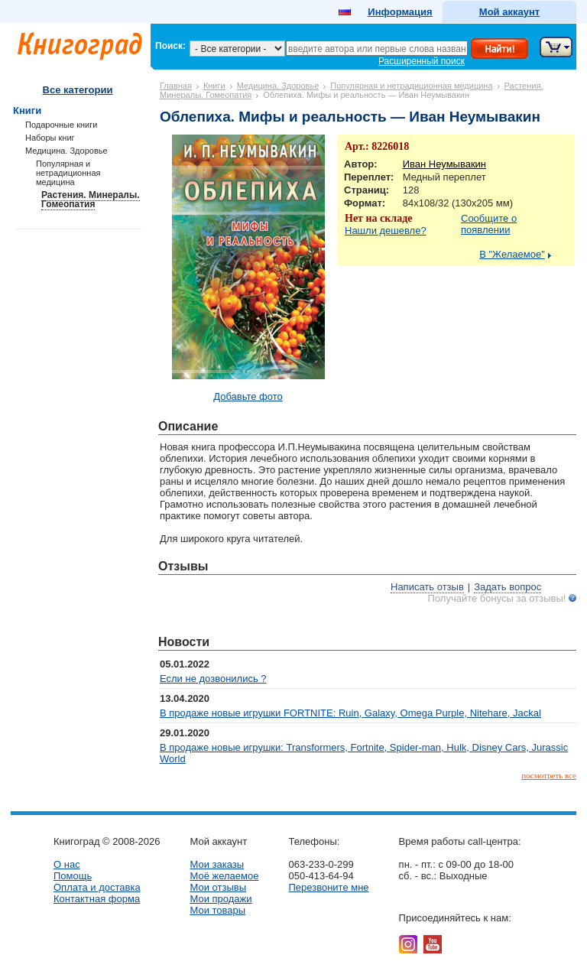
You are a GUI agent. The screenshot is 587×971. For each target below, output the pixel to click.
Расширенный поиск (421, 61)
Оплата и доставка (97, 887)
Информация (400, 12)
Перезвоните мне (328, 887)
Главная (176, 85)
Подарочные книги (61, 124)
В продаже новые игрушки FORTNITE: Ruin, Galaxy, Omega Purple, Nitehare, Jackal (350, 713)
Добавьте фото (248, 396)
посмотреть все (548, 775)
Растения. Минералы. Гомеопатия (90, 199)
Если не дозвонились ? (213, 678)
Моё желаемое (224, 876)
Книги (214, 85)
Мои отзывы (218, 887)
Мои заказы (217, 864)
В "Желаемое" (512, 254)
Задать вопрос (507, 587)
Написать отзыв (427, 587)
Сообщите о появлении (489, 224)
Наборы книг (50, 137)
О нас (67, 864)
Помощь (73, 876)
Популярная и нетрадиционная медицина (411, 85)
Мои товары (217, 910)
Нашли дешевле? (385, 230)
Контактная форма (97, 898)
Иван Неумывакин (444, 164)
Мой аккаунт (509, 12)
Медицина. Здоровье (278, 85)
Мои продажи (220, 898)
